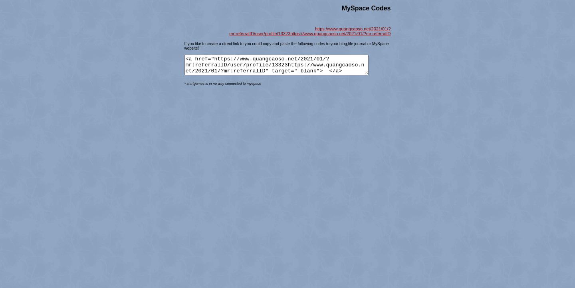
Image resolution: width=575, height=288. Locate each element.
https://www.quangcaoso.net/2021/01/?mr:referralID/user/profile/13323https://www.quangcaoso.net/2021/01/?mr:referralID (310, 31)
